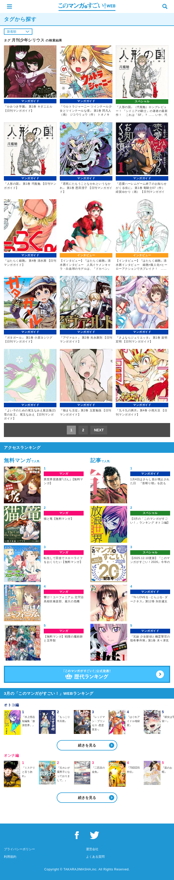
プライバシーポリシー (19, 849)
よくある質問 (95, 856)
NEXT (99, 430)
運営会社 (92, 849)
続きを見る (87, 745)
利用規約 (10, 856)
